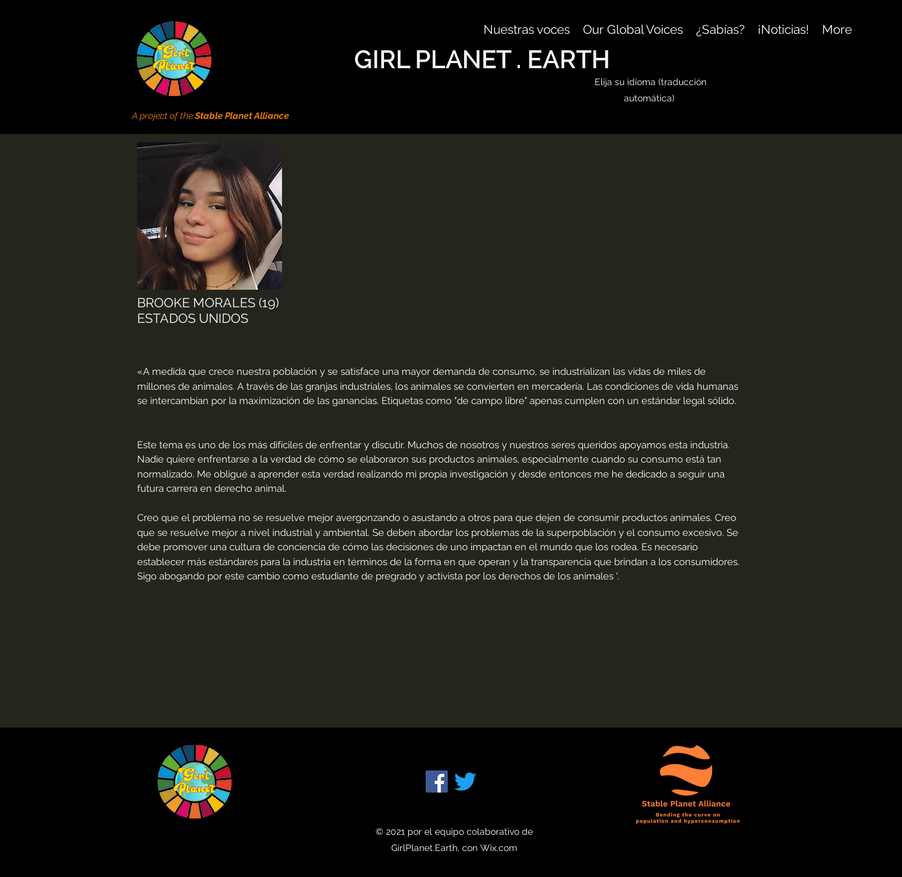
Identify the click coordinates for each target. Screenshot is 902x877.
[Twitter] (465, 781)
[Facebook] (437, 781)
